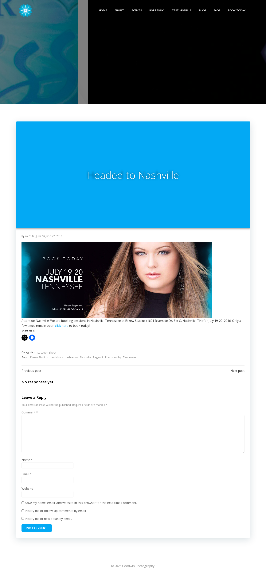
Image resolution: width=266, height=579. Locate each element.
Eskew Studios (39, 359)
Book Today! (237, 10)
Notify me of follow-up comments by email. (55, 512)
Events (137, 10)
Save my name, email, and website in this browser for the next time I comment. (81, 504)
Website (27, 490)
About (119, 10)
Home (103, 10)
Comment (30, 414)
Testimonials (182, 10)
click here (61, 327)
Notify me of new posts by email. (48, 520)
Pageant (98, 359)
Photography (113, 359)
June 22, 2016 (54, 237)
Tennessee (129, 359)
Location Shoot (46, 354)
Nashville (85, 359)
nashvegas (71, 359)
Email (27, 476)
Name (27, 461)
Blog (202, 10)
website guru (33, 237)
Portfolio (157, 10)
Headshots (56, 359)
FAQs (217, 10)
